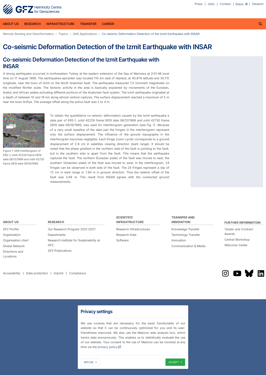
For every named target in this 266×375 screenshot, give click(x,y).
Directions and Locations (13, 254)
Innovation (178, 240)
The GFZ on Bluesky (249, 273)
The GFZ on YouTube (237, 273)
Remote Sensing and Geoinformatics (28, 34)
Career (108, 24)
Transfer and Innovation (183, 220)
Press (198, 4)
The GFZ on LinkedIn (261, 273)
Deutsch (257, 4)
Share (239, 4)
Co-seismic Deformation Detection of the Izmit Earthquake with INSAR (151, 34)
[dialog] (133, 337)
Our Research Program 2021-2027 (72, 229)
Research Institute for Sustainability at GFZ (74, 242)
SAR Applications (85, 34)
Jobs (211, 4)
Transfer (88, 24)
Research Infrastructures (133, 229)
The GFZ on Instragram (225, 273)
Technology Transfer (185, 235)
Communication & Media (188, 246)
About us (11, 24)
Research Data (126, 235)
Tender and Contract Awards (238, 231)
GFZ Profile (11, 229)
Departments (57, 235)
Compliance (77, 273)
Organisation (12, 235)
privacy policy (107, 347)
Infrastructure (60, 24)
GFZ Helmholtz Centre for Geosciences (32, 9)
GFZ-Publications (59, 250)
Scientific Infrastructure (130, 220)
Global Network (14, 246)
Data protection (37, 273)
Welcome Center (236, 245)
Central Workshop (237, 239)
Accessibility (11, 273)
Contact (225, 4)
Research (32, 24)
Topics (63, 34)
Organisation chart (15, 240)
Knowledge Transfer (185, 229)
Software (122, 240)
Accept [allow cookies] (173, 362)
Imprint (58, 273)
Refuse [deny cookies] (88, 362)
